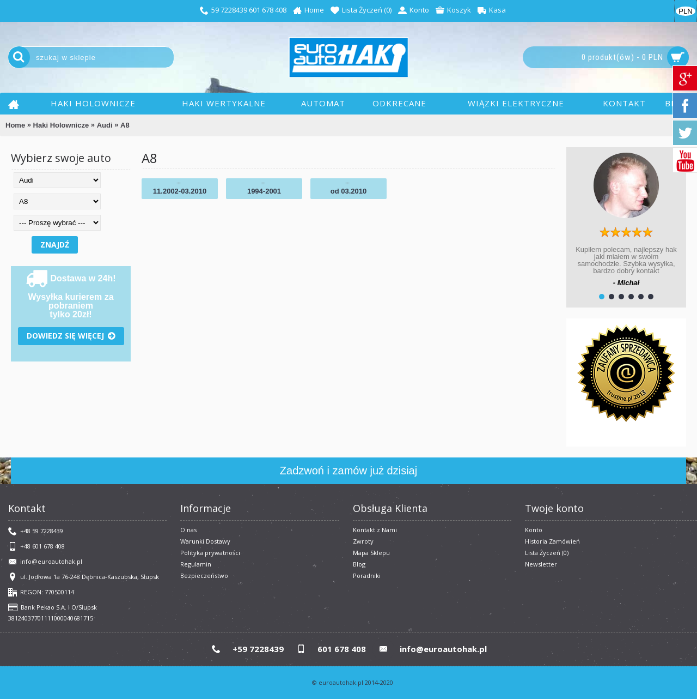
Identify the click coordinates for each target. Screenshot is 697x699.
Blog (359, 564)
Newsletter (541, 564)
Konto (533, 530)
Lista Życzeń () (546, 553)
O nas (188, 530)
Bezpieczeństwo (204, 575)
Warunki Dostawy (205, 541)
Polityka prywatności (210, 553)
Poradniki (367, 575)
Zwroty (363, 541)
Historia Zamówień (552, 541)
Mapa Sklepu (371, 553)
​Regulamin (195, 564)
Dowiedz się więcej (71, 336)
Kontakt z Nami (375, 530)
